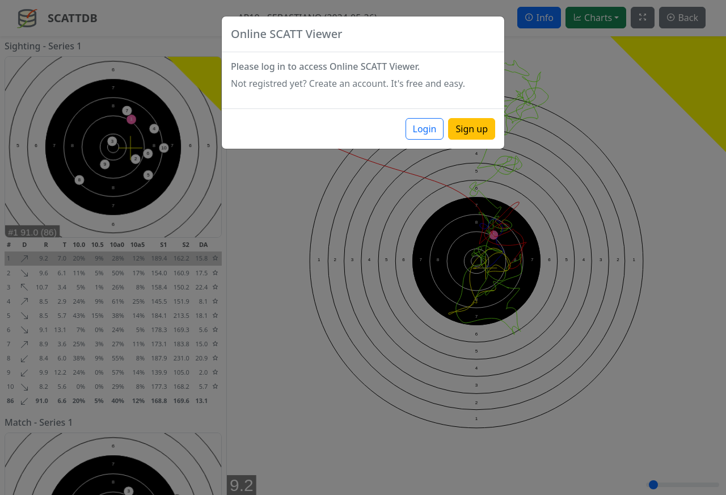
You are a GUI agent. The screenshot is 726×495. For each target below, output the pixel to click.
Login (425, 129)
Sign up (471, 129)
